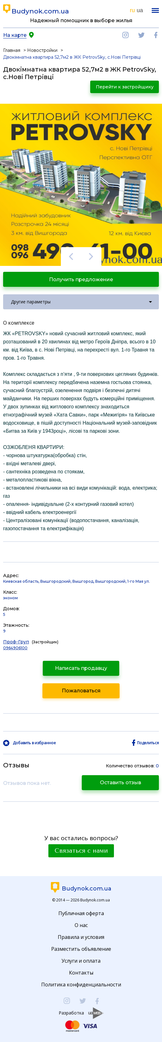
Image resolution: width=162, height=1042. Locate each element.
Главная (11, 50)
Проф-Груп (16, 642)
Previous (71, 256)
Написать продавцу (81, 668)
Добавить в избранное (34, 742)
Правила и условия (81, 937)
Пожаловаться (81, 691)
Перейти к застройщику (125, 87)
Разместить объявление (81, 948)
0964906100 (15, 648)
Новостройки (42, 50)
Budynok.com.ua (40, 11)
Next (91, 256)
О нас (81, 925)
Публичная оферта (81, 913)
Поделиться (148, 742)
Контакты (81, 972)
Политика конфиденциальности (81, 984)
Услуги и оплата (81, 960)
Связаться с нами (81, 850)
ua (140, 10)
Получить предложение (81, 279)
